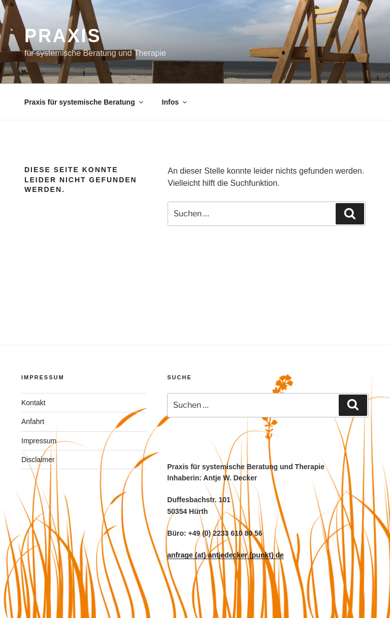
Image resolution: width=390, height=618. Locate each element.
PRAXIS (62, 35)
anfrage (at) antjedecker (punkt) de (225, 555)
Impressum (38, 441)
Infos (175, 102)
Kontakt (33, 403)
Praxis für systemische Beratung (84, 102)
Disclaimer (37, 460)
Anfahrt (32, 421)
